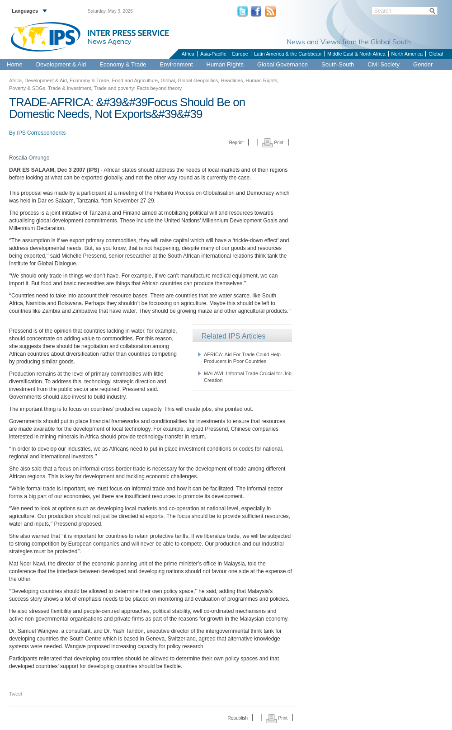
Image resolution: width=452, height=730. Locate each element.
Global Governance (282, 64)
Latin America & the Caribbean (287, 54)
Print (272, 142)
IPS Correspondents (41, 133)
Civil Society (383, 64)
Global (435, 54)
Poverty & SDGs (27, 88)
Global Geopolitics (198, 80)
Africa (188, 54)
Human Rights (225, 64)
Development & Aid (61, 64)
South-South (337, 64)
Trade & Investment (69, 88)
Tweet (15, 694)
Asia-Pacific (213, 54)
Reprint (236, 142)
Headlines (232, 80)
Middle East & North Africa (356, 54)
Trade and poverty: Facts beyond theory (138, 88)
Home (15, 64)
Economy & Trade (122, 64)
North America (407, 54)
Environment (176, 64)
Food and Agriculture (135, 80)
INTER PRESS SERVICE (128, 33)
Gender (423, 64)
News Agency (109, 41)
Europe (240, 54)
